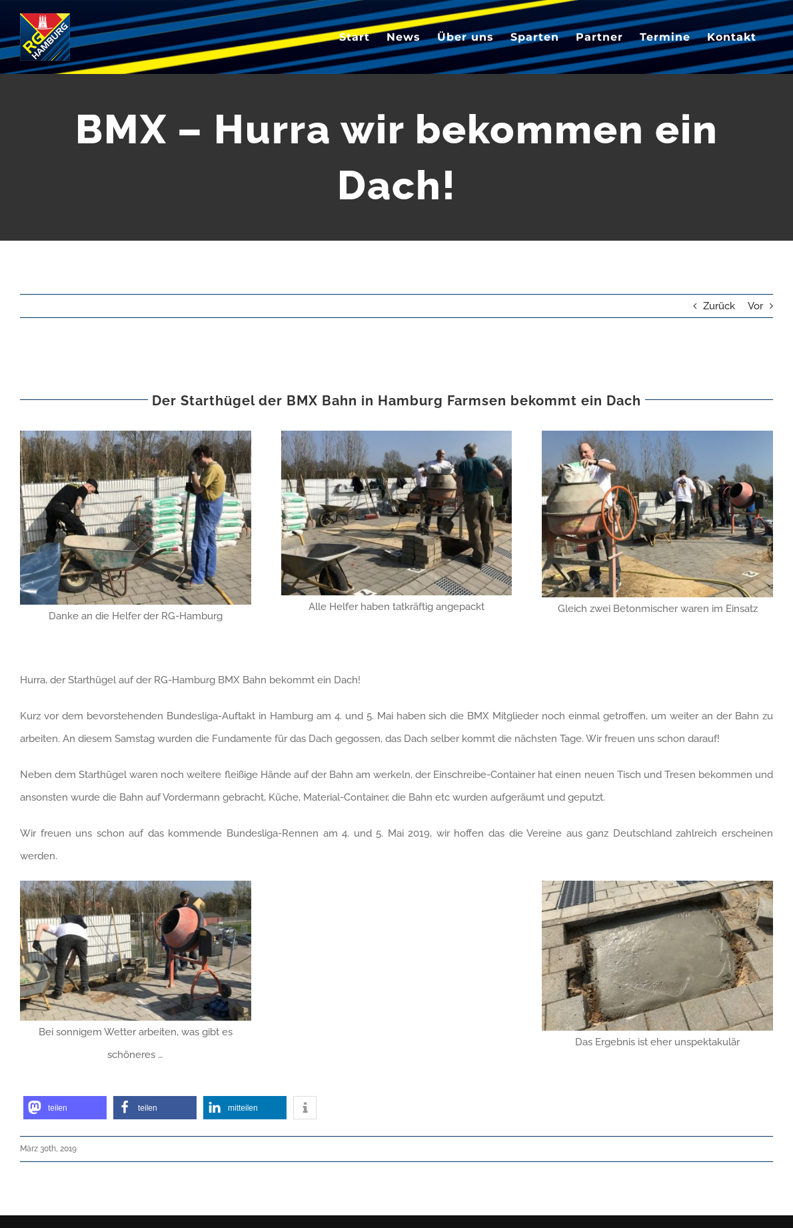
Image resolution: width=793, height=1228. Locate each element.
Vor (755, 306)
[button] (65, 1107)
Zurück (719, 306)
